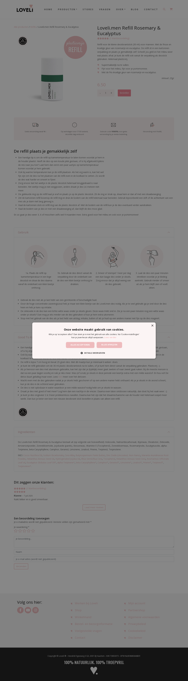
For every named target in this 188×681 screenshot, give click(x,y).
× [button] (152, 326)
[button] (94, 353)
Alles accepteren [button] (80, 345)
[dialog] (94, 340)
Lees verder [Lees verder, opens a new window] (110, 337)
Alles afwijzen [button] (109, 345)
